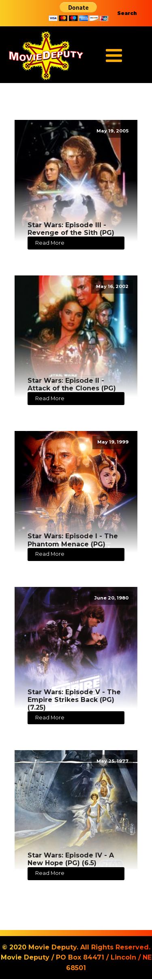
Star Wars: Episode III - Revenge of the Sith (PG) (71, 229)
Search (127, 13)
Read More (49, 243)
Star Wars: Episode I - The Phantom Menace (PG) (73, 540)
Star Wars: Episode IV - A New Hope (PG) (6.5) (71, 859)
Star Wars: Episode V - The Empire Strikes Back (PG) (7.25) (74, 699)
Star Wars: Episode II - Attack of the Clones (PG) (72, 384)
